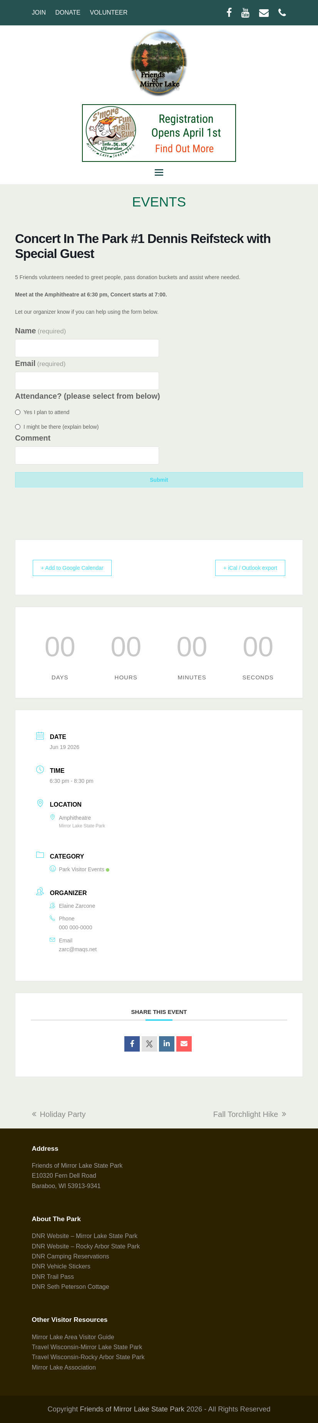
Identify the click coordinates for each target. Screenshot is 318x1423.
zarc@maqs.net (78, 949)
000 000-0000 (75, 927)
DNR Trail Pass (53, 1276)
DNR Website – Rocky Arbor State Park (86, 1246)
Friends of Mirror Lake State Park (132, 1409)
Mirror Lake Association (64, 1367)
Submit (159, 480)
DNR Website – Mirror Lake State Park (84, 1236)
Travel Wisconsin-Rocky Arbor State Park (88, 1357)
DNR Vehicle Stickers (61, 1266)
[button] (159, 173)
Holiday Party (59, 1114)
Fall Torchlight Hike (249, 1114)
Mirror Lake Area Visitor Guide (73, 1337)
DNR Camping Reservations (70, 1256)
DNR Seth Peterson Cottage (70, 1286)
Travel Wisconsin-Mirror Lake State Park (87, 1347)
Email (40, 363)
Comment (32, 438)
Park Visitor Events (79, 869)
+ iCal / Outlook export (245, 567)
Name (40, 330)
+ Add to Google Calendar (77, 567)
